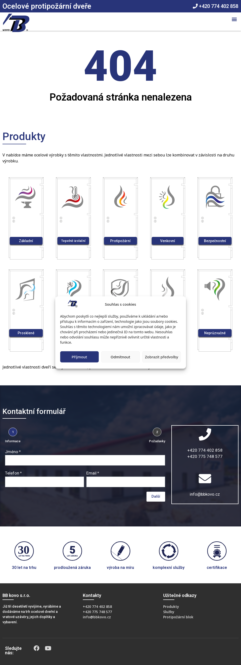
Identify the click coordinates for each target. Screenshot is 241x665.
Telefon (12, 473)
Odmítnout (120, 356)
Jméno (11, 451)
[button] (234, 19)
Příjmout (79, 356)
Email (91, 473)
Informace (13, 441)
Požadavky (157, 441)
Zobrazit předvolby (161, 356)
